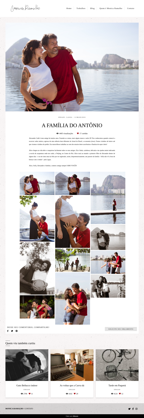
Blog (92, 8)
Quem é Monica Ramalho (110, 8)
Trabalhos (80, 8)
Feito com (72, 416)
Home (69, 8)
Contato (130, 8)
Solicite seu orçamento (120, 329)
